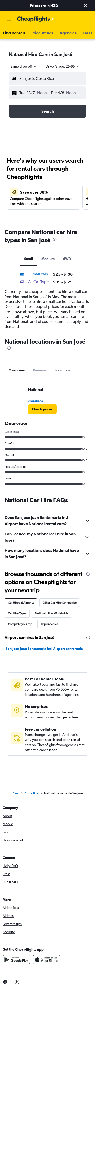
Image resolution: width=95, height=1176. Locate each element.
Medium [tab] (48, 259)
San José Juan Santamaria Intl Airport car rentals (44, 649)
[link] (42, 409)
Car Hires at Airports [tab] (21, 602)
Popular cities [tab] (49, 624)
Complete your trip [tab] (20, 624)
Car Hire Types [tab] (17, 613)
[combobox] (24, 66)
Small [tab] (28, 259)
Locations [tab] (62, 370)
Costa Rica (31, 793)
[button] (85, 5)
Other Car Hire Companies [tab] (60, 602)
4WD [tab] (67, 259)
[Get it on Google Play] (16, 959)
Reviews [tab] (40, 370)
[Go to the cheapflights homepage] (36, 19)
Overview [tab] (17, 370)
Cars (15, 793)
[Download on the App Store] (46, 959)
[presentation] (54, 239)
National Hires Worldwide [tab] (51, 613)
